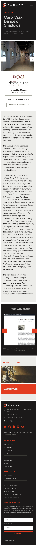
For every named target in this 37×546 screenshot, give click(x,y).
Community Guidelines (10, 434)
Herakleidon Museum (18, 90)
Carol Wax (11, 389)
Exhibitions (9, 12)
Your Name (8, 516)
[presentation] (3, 59)
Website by (9, 540)
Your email (8, 524)
